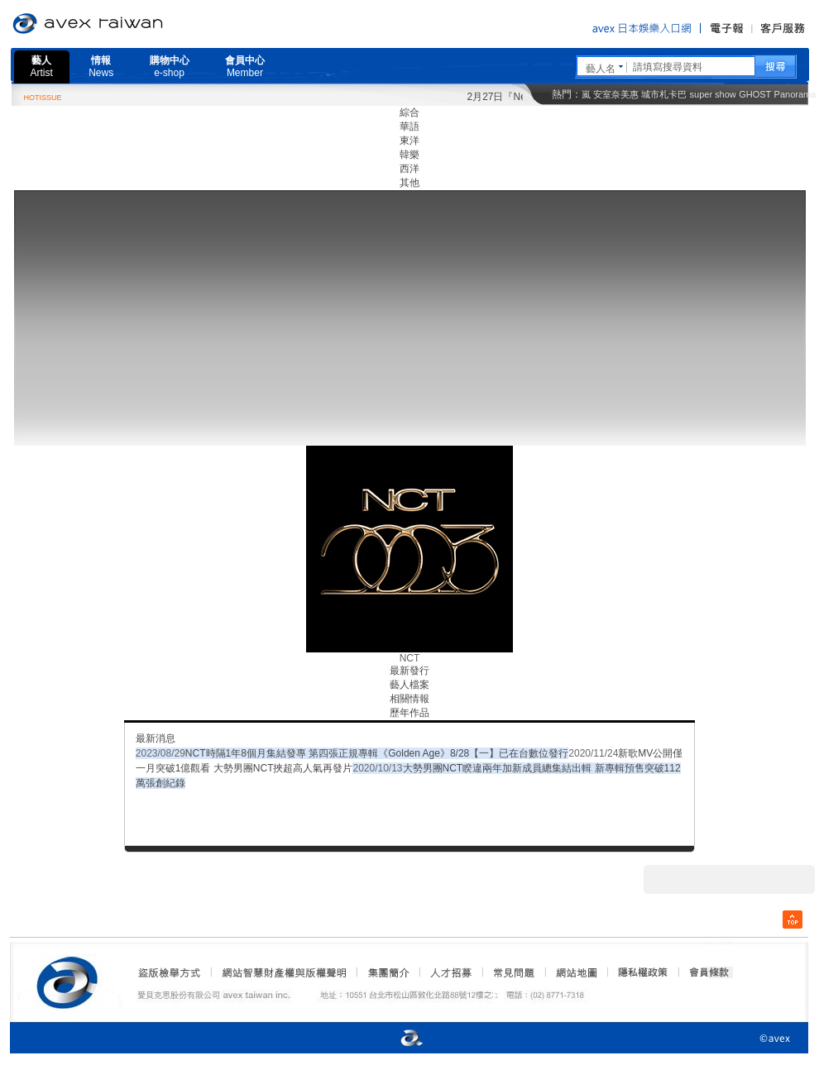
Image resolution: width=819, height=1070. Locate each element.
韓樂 (409, 154)
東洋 (409, 140)
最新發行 (409, 670)
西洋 (409, 168)
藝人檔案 (409, 684)
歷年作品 (409, 713)
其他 (409, 183)
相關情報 (409, 699)
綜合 (409, 112)
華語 (409, 126)
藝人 (42, 67)
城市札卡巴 (664, 94)
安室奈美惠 (616, 94)
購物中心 (169, 67)
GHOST (755, 94)
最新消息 (155, 738)
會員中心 (245, 67)
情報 (101, 67)
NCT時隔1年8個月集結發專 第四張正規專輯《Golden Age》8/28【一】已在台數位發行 (376, 753)
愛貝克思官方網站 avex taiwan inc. (134, 24)
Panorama (795, 94)
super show (713, 94)
